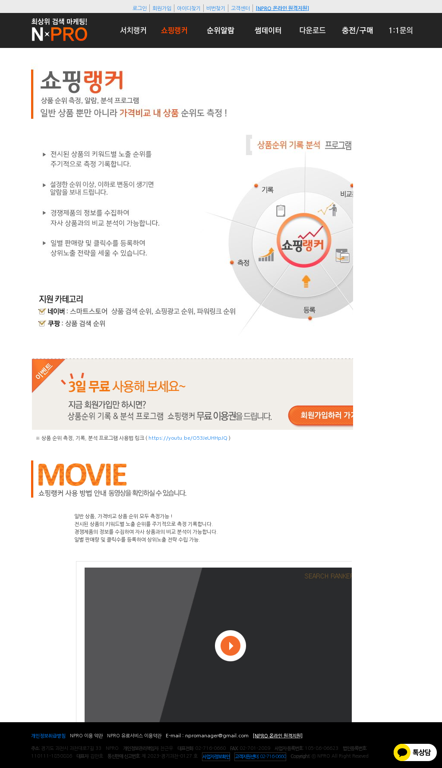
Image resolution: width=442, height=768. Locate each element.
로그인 (140, 8)
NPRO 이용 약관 (86, 735)
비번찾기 (215, 8)
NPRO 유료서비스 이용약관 (134, 735)
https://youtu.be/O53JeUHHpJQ (188, 438)
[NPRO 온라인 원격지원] (282, 8)
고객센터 (240, 8)
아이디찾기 (189, 8)
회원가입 (161, 8)
